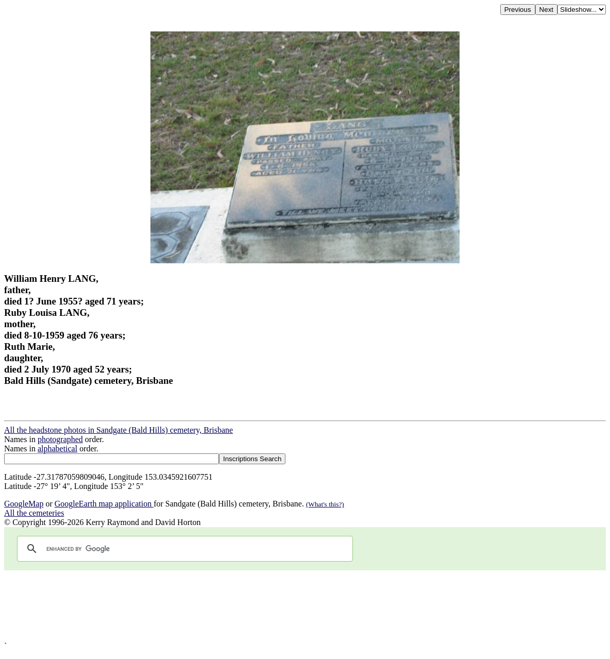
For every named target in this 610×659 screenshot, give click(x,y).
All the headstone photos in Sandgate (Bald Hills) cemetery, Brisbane (118, 430)
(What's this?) (325, 504)
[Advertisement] (305, 605)
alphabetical (57, 448)
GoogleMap (23, 503)
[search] (183, 549)
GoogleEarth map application (104, 503)
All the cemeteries (34, 513)
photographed (60, 439)
